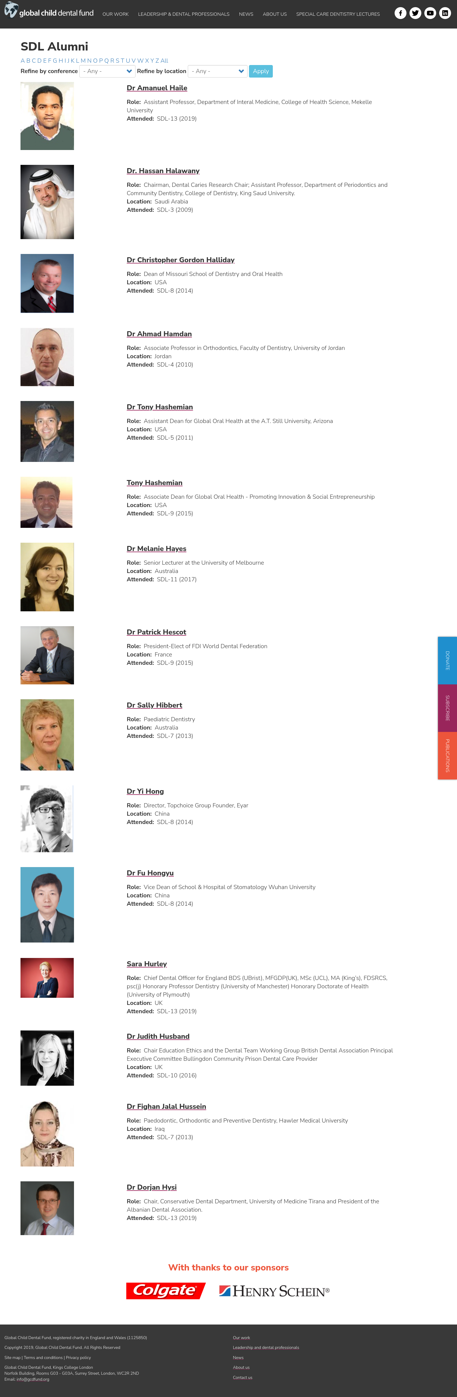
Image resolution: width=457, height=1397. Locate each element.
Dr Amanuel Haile (157, 88)
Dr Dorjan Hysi (152, 1187)
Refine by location (161, 71)
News (246, 14)
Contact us (242, 1377)
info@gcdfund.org (33, 1379)
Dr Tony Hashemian (160, 407)
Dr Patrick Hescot (156, 632)
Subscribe (447, 708)
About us (275, 14)
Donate (447, 660)
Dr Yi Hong (145, 791)
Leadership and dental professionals (266, 1347)
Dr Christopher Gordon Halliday (181, 260)
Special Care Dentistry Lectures (338, 14)
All (164, 61)
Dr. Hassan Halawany (163, 171)
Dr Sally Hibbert (154, 705)
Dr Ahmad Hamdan (159, 334)
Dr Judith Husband (158, 1036)
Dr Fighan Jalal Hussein (166, 1106)
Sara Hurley (147, 964)
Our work (116, 14)
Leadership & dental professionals (184, 14)
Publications (447, 755)
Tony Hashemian (155, 482)
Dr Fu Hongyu (150, 873)
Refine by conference (49, 71)
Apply (261, 71)
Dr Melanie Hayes (157, 548)
